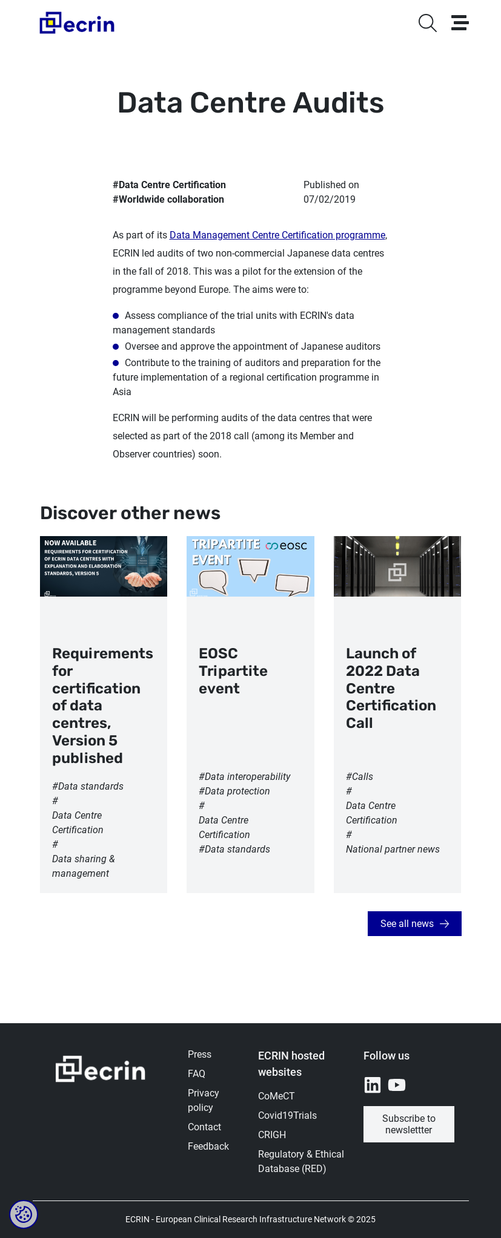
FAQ (196, 1073)
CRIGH (272, 1135)
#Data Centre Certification (169, 185)
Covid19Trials (287, 1115)
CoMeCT (276, 1096)
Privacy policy (203, 1100)
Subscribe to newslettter (409, 1124)
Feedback (208, 1146)
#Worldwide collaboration (168, 199)
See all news (407, 923)
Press (199, 1054)
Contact (204, 1127)
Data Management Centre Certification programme (277, 235)
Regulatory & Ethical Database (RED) (301, 1161)
